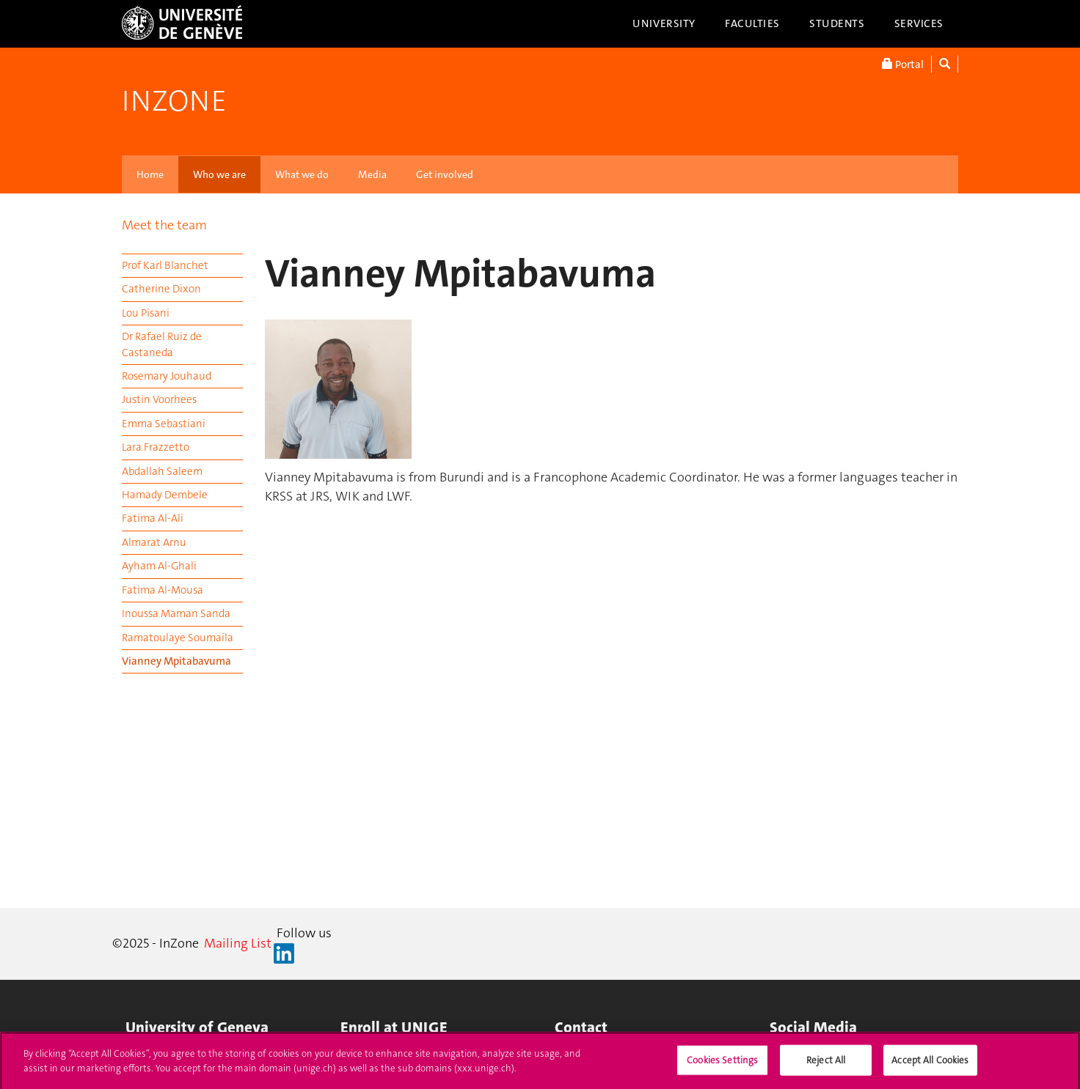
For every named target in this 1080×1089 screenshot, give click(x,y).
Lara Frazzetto (155, 447)
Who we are (219, 174)
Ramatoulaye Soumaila (177, 637)
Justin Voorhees (159, 399)
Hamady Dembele (165, 494)
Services (919, 23)
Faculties (752, 23)
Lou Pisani (145, 313)
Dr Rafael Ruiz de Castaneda (162, 344)
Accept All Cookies (929, 1064)
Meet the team (164, 225)
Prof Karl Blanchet (165, 265)
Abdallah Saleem (162, 471)
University (664, 23)
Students (837, 23)
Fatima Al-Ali (152, 518)
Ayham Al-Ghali (159, 565)
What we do (302, 174)
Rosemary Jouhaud (166, 376)
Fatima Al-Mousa (162, 590)
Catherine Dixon (161, 288)
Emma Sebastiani (163, 423)
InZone (174, 101)
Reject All (825, 1064)
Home (150, 174)
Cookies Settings (722, 1064)
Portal (903, 64)
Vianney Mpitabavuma (176, 661)
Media (372, 174)
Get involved (444, 174)
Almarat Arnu (154, 542)
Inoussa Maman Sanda (176, 613)
